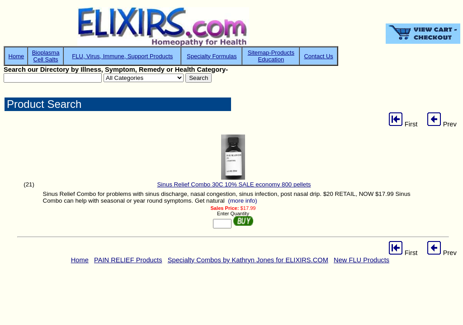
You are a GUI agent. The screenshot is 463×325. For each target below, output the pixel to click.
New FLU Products (361, 260)
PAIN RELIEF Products (128, 260)
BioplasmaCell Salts (46, 56)
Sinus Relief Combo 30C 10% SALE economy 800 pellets (234, 184)
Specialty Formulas (212, 56)
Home (16, 56)
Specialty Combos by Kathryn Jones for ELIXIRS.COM (248, 260)
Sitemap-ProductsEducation (271, 56)
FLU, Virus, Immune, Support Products (122, 56)
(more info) (242, 200)
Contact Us (318, 56)
